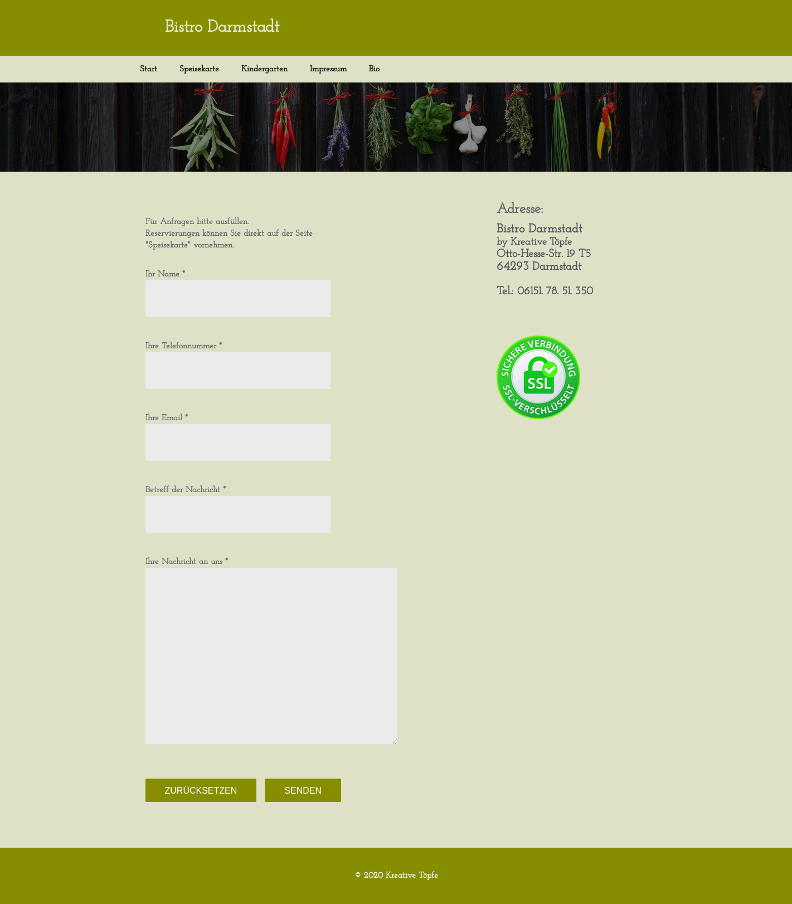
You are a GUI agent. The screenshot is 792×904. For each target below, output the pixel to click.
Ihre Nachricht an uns (183, 562)
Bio (374, 69)
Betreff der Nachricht (182, 490)
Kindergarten (264, 69)
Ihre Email (163, 418)
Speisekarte (199, 69)
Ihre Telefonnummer (180, 346)
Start (148, 69)
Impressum (328, 69)
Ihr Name (162, 274)
